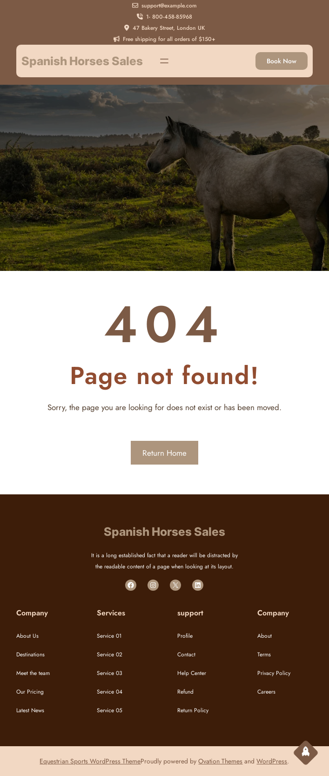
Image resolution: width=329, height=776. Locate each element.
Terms (264, 654)
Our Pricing (30, 692)
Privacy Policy (273, 673)
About (264, 636)
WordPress (271, 761)
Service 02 (109, 654)
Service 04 (109, 692)
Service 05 (109, 710)
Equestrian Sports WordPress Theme (90, 761)
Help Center (191, 673)
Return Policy (192, 710)
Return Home (164, 453)
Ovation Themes (220, 761)
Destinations (30, 654)
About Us (27, 636)
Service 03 (109, 673)
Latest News (30, 710)
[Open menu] (164, 61)
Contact (186, 654)
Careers (266, 692)
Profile (185, 636)
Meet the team (33, 673)
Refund (185, 692)
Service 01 (109, 636)
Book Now (281, 61)
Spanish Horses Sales (82, 61)
